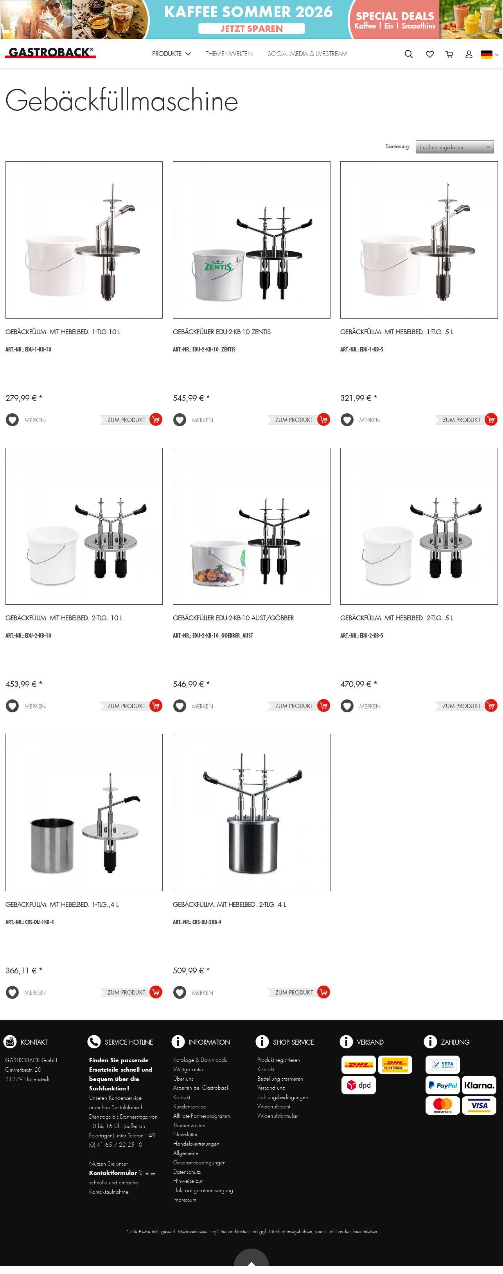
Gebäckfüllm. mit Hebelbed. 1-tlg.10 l (62, 332)
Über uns (183, 1078)
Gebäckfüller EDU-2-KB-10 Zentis (222, 332)
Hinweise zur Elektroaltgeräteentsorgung (203, 1185)
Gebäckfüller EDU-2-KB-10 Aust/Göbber (233, 618)
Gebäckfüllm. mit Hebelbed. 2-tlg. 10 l (63, 618)
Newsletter (185, 1134)
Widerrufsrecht (273, 1106)
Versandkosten (235, 1232)
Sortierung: (398, 146)
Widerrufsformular (277, 1115)
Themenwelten (189, 1125)
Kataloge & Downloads (200, 1059)
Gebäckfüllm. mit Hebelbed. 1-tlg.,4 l (61, 905)
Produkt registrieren (278, 1059)
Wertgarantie (188, 1069)
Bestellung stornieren (280, 1078)
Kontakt (181, 1097)
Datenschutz (187, 1171)
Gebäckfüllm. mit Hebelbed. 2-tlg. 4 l (229, 905)
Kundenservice (189, 1106)
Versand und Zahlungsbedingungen (282, 1092)
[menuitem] (171, 55)
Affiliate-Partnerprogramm (201, 1115)
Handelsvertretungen (196, 1143)
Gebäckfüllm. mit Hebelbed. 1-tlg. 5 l (396, 332)
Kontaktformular (113, 1173)
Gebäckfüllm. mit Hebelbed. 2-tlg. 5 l (396, 618)
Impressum (184, 1199)
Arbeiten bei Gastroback (201, 1087)
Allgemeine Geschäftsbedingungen (199, 1158)
